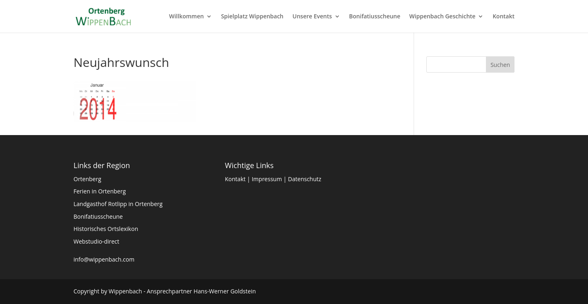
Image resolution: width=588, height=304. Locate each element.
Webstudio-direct (96, 241)
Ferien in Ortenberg (100, 191)
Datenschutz (304, 179)
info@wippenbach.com (104, 259)
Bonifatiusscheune (375, 16)
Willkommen (186, 16)
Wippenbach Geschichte (442, 16)
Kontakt (503, 16)
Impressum (267, 179)
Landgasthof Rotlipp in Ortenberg (118, 204)
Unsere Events (312, 16)
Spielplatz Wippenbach (252, 16)
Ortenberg (87, 179)
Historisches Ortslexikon (106, 229)
